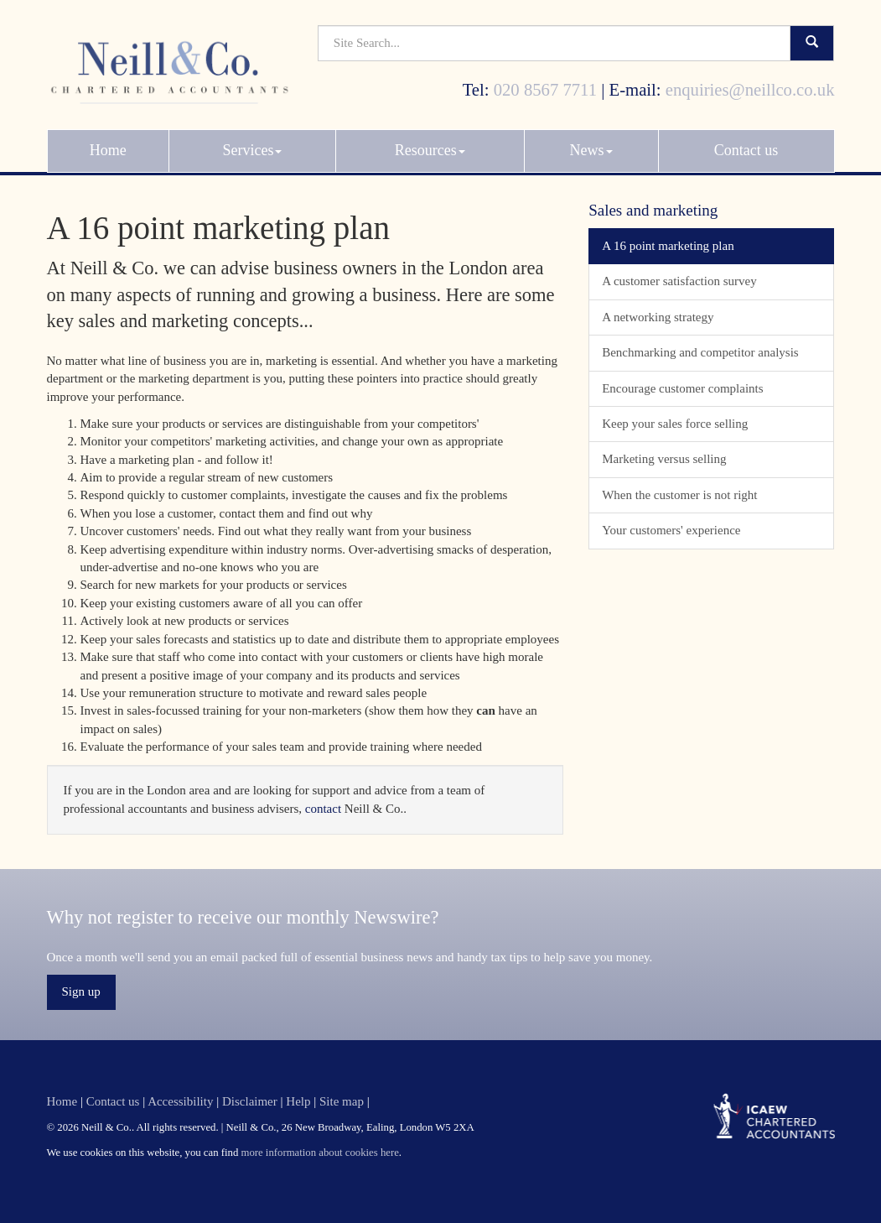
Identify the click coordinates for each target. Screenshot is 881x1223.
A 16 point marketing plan (667, 245)
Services (252, 142)
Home (108, 142)
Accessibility (180, 1101)
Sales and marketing (653, 210)
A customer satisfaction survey (679, 281)
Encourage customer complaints (682, 388)
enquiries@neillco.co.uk (750, 82)
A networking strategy (657, 317)
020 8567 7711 (545, 82)
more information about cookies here (319, 1152)
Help (298, 1101)
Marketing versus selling (664, 459)
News (591, 142)
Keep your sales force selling (675, 423)
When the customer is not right (679, 495)
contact (323, 808)
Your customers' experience (671, 530)
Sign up (81, 991)
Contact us (746, 142)
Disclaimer (249, 1101)
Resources (430, 142)
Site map (341, 1101)
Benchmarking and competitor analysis (700, 352)
